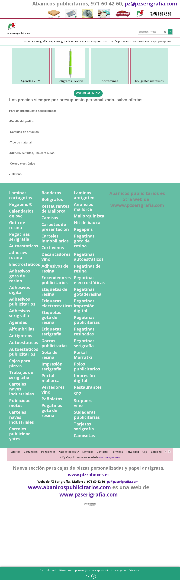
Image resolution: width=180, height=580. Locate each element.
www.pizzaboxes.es (89, 533)
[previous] (165, 509)
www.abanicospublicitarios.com (69, 545)
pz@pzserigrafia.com (151, 3)
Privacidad (134, 570)
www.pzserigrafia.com (109, 515)
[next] (169, 509)
